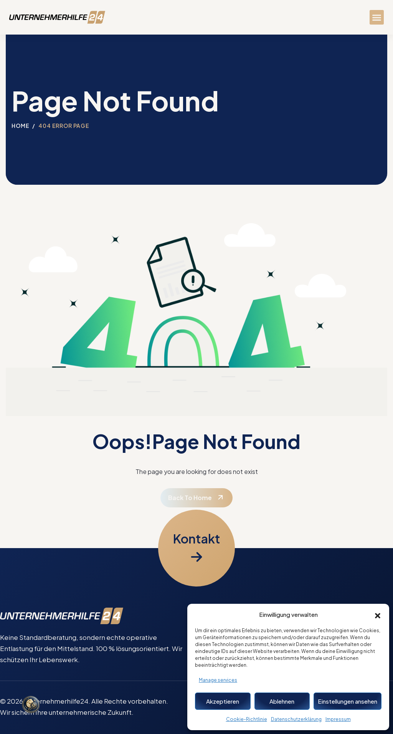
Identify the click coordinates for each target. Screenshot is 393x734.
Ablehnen (281, 701)
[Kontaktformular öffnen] (196, 548)
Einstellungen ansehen (347, 701)
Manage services (218, 680)
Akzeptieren (222, 701)
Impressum (338, 719)
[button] (377, 614)
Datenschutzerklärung (296, 719)
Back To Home (190, 498)
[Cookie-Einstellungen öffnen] (31, 705)
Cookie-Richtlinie (246, 719)
